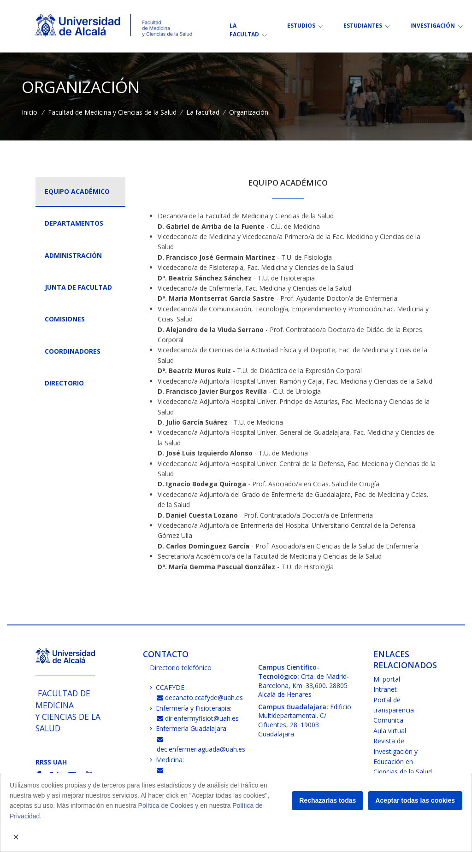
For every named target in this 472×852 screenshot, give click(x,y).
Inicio (29, 112)
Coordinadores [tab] (72, 351)
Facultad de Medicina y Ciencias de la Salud (112, 112)
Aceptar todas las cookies (415, 800)
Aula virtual (389, 730)
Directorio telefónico (181, 667)
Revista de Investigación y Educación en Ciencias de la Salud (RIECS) (402, 761)
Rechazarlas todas (327, 800)
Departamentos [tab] (74, 223)
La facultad (202, 112)
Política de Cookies (166, 805)
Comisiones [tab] (65, 319)
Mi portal (386, 679)
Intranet (385, 689)
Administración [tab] (73, 255)
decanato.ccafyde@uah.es (200, 697)
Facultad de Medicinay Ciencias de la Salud (67, 711)
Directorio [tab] (64, 383)
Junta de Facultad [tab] (78, 287)
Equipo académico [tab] (77, 191)
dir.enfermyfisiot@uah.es (198, 718)
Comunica (388, 720)
